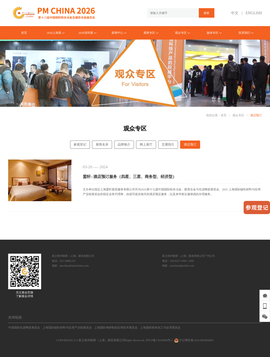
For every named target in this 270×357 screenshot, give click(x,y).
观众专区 (182, 32)
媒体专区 (214, 32)
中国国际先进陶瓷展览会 (24, 327)
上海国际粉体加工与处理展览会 (160, 327)
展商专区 (150, 32)
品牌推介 (124, 144)
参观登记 (80, 144)
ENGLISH (254, 13)
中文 (234, 13)
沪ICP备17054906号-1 (159, 340)
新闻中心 (119, 32)
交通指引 (168, 144)
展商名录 (102, 144)
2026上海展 (56, 32)
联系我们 (246, 32)
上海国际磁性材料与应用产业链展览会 (67, 327)
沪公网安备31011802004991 (193, 340)
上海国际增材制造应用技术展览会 (116, 327)
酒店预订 (256, 115)
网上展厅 (146, 144)
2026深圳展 (87, 32)
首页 (24, 32)
